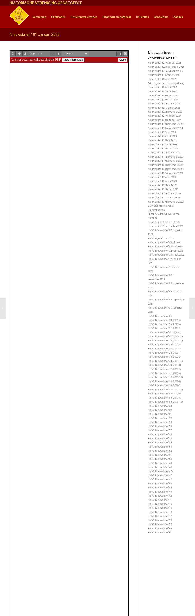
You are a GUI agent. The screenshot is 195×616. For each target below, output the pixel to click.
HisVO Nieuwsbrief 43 (160, 491)
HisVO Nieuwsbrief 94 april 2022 (165, 250)
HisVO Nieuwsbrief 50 (160, 458)
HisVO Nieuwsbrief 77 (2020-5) (164, 348)
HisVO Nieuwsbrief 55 (160, 438)
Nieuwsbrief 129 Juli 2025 (162, 79)
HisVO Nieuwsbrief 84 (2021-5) (164, 320)
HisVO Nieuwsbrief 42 (160, 495)
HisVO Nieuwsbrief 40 (160, 503)
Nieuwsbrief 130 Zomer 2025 (163, 75)
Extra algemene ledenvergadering (166, 83)
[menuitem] (23, 17)
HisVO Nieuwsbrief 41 (160, 499)
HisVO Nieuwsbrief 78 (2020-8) (164, 344)
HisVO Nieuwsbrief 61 (160, 414)
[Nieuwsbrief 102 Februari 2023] (192, 308)
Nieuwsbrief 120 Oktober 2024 (164, 120)
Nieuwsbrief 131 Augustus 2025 (165, 71)
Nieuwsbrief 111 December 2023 (166, 156)
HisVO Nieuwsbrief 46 (160, 479)
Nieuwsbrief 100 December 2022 (166, 201)
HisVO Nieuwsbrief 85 (160, 316)
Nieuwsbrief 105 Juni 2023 (162, 181)
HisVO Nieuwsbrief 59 (160, 422)
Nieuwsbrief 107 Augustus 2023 (165, 173)
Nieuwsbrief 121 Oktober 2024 (164, 115)
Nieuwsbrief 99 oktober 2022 (164, 222)
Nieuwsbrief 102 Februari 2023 (164, 193)
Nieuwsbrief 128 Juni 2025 (162, 87)
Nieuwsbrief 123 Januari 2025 (164, 107)
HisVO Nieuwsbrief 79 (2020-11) (165, 340)
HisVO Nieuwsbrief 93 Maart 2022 (166, 254)
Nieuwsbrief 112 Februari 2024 (164, 152)
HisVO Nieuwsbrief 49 (160, 463)
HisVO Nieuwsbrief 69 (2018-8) (164, 381)
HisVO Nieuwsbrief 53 (160, 446)
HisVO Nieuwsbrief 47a (160, 471)
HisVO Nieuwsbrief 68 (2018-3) (164, 385)
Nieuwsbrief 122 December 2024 (166, 111)
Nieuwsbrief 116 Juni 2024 (162, 136)
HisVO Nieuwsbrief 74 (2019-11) (165, 361)
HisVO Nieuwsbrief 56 (160, 434)
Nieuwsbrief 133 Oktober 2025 (164, 62)
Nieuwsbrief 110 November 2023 (166, 160)
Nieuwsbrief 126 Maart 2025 (163, 95)
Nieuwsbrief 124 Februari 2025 (164, 103)
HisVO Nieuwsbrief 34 (160, 528)
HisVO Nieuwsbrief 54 (160, 442)
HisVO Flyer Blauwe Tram (161, 238)
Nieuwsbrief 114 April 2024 (162, 144)
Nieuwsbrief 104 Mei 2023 (162, 185)
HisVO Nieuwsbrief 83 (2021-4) (164, 324)
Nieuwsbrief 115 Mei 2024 (162, 140)
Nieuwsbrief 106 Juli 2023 (162, 177)
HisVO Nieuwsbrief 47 (160, 475)
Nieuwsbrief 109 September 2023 (166, 164)
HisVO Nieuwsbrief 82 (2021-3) (164, 328)
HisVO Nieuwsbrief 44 (160, 487)
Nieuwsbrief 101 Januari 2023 (35, 34)
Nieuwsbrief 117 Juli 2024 (162, 132)
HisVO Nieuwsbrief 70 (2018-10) (165, 377)
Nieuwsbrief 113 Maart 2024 (163, 148)
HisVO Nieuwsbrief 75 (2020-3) (164, 356)
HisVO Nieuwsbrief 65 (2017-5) (164, 397)
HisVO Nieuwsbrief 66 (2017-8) (164, 393)
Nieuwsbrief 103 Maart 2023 (163, 189)
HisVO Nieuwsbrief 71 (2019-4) (164, 373)
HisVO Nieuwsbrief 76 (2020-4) (164, 352)
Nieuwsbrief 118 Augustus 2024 (165, 128)
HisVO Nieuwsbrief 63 (160, 406)
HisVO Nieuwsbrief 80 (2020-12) (165, 336)
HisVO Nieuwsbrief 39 (160, 507)
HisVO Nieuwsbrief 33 (160, 532)
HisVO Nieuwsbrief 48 (160, 467)
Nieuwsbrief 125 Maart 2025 (163, 99)
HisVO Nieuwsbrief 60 (160, 418)
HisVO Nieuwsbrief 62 (160, 410)
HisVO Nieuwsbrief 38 (160, 512)
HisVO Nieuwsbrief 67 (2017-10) (165, 389)
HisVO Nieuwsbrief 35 (160, 524)
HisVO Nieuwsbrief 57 (160, 430)
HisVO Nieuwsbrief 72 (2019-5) (164, 369)
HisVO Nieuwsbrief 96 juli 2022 (164, 242)
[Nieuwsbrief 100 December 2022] (3, 308)
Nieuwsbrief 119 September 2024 (166, 124)
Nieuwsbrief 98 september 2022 (165, 226)
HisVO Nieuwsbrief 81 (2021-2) (164, 332)
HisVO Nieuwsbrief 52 (160, 450)
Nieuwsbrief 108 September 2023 (166, 168)
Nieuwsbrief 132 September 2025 (166, 66)
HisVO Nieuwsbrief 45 (160, 483)
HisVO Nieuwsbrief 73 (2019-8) (164, 365)
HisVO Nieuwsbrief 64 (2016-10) (165, 401)
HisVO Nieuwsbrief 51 (160, 454)
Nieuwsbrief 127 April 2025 (162, 91)
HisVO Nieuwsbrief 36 (160, 520)
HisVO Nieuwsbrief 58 (160, 426)
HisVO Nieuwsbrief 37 (160, 516)
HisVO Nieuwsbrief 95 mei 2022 (165, 246)
